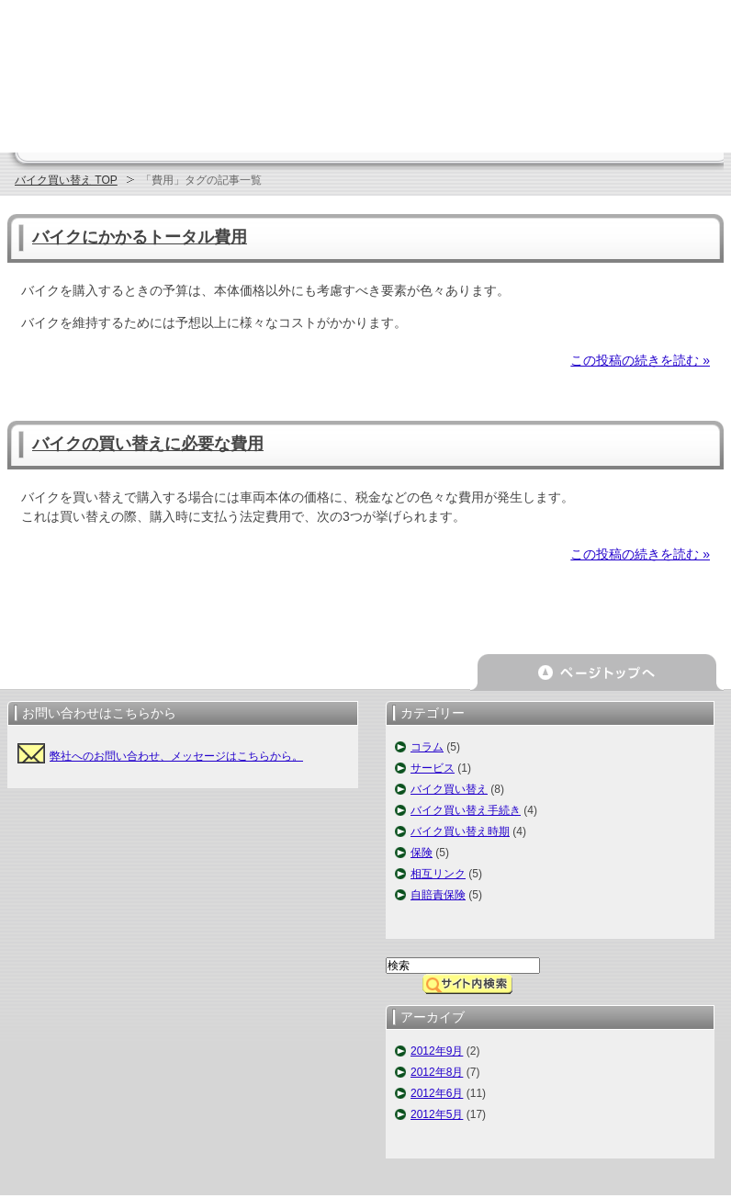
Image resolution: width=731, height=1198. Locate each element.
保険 (421, 852)
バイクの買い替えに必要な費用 (148, 444)
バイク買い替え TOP (66, 180)
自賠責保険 (438, 894)
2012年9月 (436, 1051)
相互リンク (438, 873)
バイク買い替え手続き (465, 810)
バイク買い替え (449, 789)
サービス (432, 768)
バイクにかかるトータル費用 (139, 237)
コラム (427, 746)
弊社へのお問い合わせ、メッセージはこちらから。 (176, 756)
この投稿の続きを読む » (640, 360)
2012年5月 (436, 1114)
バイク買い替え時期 (460, 831)
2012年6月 (436, 1093)
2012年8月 (436, 1072)
